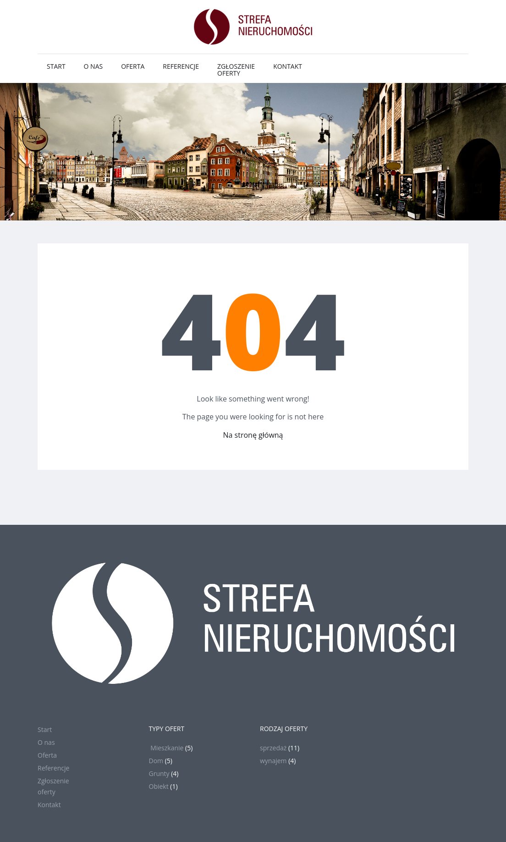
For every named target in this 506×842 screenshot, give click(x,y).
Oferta (132, 66)
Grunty (159, 773)
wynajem (273, 760)
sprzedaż (273, 747)
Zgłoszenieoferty (236, 69)
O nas (93, 66)
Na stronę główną (253, 435)
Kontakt (287, 66)
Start (56, 66)
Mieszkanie (166, 747)
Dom (156, 760)
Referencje (181, 66)
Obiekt (159, 786)
